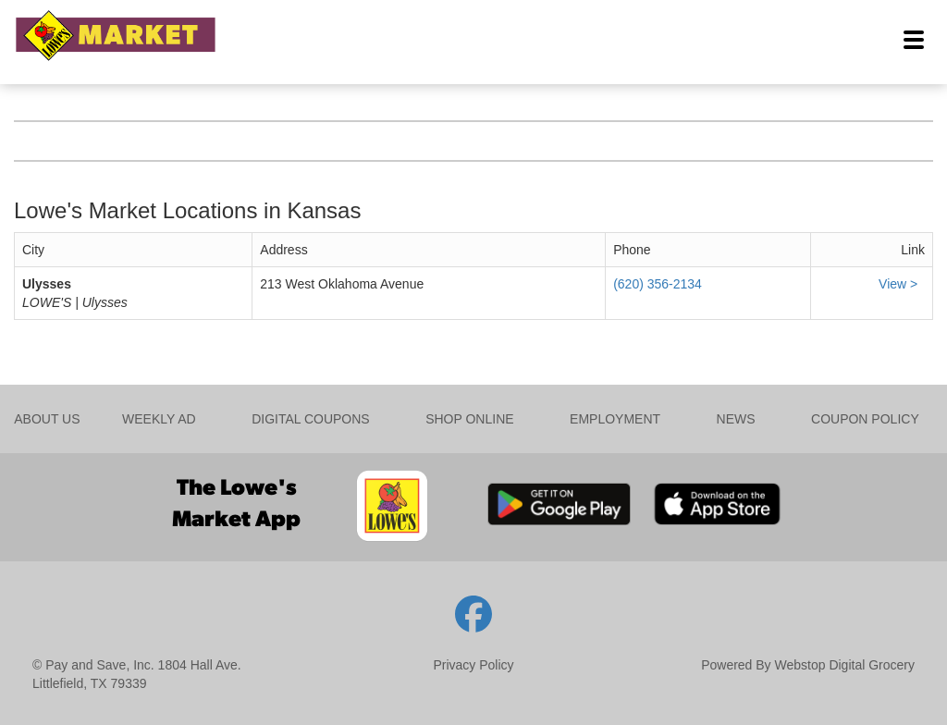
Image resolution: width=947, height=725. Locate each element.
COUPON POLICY (865, 419)
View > (900, 283)
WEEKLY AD (159, 419)
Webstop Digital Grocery (845, 664)
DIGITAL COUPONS (311, 419)
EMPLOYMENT (615, 419)
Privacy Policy (473, 664)
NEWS (736, 419)
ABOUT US (47, 419)
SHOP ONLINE (469, 419)
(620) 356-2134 (657, 283)
